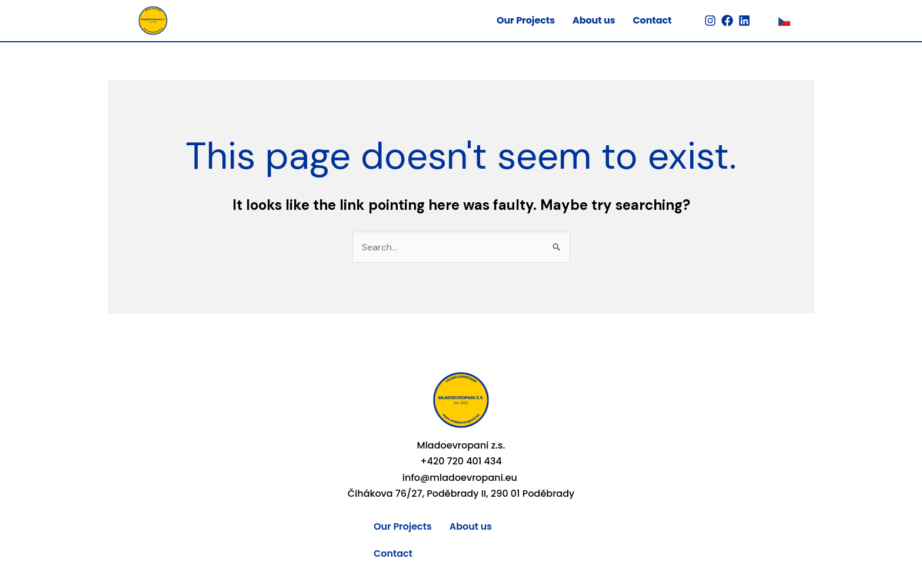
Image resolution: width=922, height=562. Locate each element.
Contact (652, 20)
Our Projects (526, 20)
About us (593, 20)
